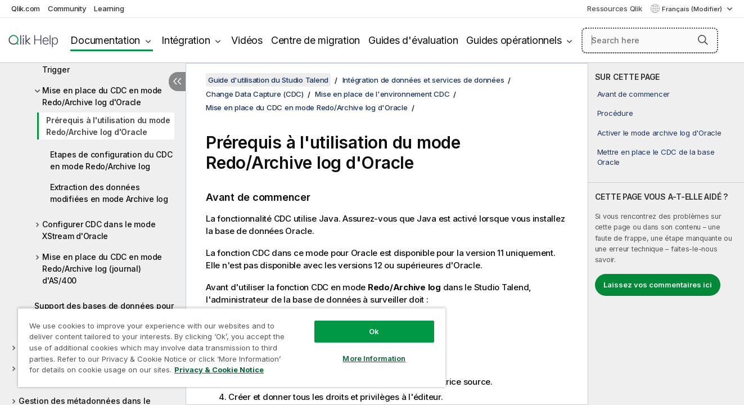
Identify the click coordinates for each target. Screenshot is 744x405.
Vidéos (247, 40)
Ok (374, 331)
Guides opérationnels (513, 40)
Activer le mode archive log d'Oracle (659, 132)
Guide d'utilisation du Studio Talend (268, 79)
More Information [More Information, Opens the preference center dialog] (373, 358)
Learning (109, 8)
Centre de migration (315, 40)
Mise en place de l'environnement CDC (382, 93)
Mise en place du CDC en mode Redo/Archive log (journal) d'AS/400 (102, 268)
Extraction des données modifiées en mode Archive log (109, 193)
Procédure (615, 113)
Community (67, 8)
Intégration (185, 40)
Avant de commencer (633, 93)
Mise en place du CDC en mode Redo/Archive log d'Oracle (102, 96)
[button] (703, 40)
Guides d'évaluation (413, 40)
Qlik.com (25, 8)
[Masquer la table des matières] (177, 81)
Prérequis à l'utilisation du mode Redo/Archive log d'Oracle (108, 126)
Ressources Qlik (614, 8)
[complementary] (666, 234)
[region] (231, 347)
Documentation (105, 40)
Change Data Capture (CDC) (255, 93)
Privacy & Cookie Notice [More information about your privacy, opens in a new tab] (219, 369)
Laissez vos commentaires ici (657, 284)
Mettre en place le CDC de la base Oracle (656, 156)
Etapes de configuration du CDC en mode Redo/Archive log (111, 160)
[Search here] (650, 40)
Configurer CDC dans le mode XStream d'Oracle (98, 230)
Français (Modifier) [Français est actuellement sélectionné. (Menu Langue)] (693, 9)
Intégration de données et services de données (423, 79)
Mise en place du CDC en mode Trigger (102, 63)
